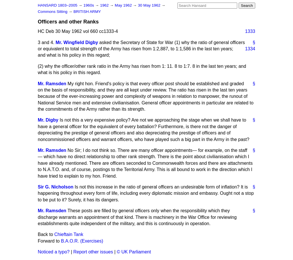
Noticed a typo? (54, 251)
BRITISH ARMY (87, 11)
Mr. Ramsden (52, 83)
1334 (250, 48)
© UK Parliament (134, 251)
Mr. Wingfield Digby (77, 42)
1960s (89, 5)
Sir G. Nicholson (55, 186)
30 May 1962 (149, 5)
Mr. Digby (48, 120)
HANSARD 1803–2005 (57, 5)
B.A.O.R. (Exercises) (82, 241)
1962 (105, 5)
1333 (250, 31)
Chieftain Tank (68, 234)
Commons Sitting (53, 11)
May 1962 (124, 5)
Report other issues (93, 251)
